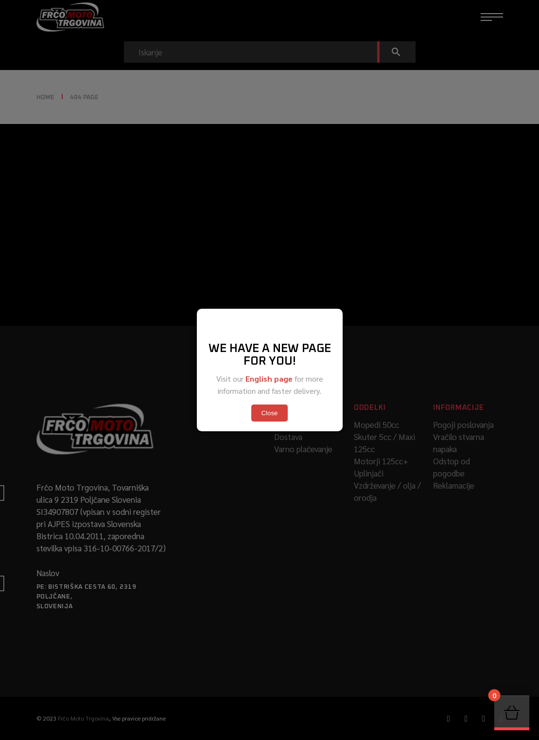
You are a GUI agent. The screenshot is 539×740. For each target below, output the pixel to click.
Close (269, 413)
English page (269, 378)
